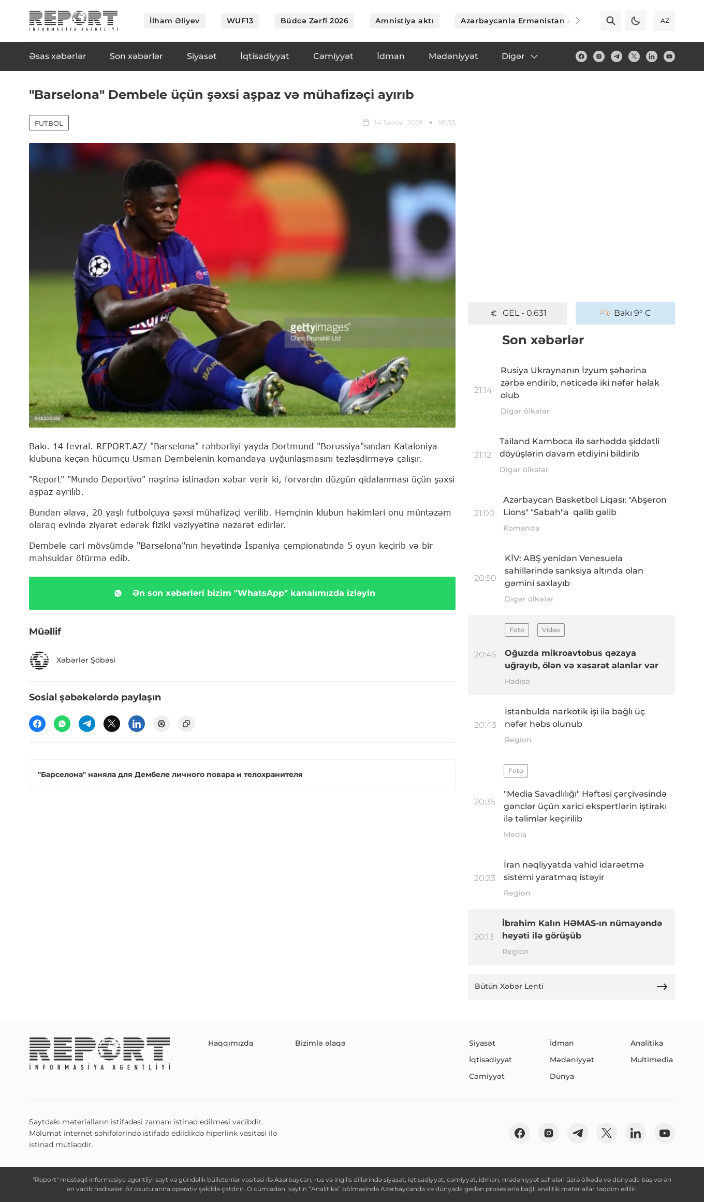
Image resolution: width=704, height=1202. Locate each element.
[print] (161, 723)
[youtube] (669, 56)
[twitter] (634, 56)
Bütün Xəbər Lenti (571, 986)
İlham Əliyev (175, 20)
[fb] (581, 56)
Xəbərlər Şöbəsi (72, 660)
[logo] (73, 20)
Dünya (562, 1076)
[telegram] (616, 56)
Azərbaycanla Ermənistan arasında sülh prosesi (557, 20)
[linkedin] (651, 56)
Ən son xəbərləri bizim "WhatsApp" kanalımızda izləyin (242, 593)
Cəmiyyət (487, 1076)
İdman (562, 1043)
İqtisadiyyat (490, 1059)
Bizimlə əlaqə (320, 1043)
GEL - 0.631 (518, 313)
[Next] (570, 20)
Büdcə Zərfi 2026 (315, 20)
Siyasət (482, 1043)
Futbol (49, 123)
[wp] (62, 723)
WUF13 (240, 20)
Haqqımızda (230, 1043)
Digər (520, 56)
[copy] (186, 723)
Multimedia (651, 1059)
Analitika (646, 1043)
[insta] (599, 56)
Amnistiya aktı (404, 20)
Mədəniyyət (572, 1059)
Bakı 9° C (625, 313)
